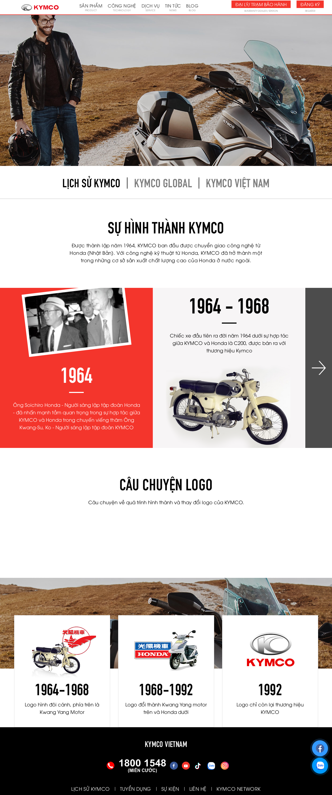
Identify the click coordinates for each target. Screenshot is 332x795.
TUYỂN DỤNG (135, 788)
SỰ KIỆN (170, 788)
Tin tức (173, 7)
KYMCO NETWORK (239, 788)
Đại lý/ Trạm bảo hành (261, 4)
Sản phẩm (90, 7)
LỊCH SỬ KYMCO (90, 788)
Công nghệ (122, 7)
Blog (192, 7)
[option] (76, 368)
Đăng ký (310, 4)
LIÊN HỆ (198, 788)
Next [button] (318, 368)
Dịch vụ (151, 7)
